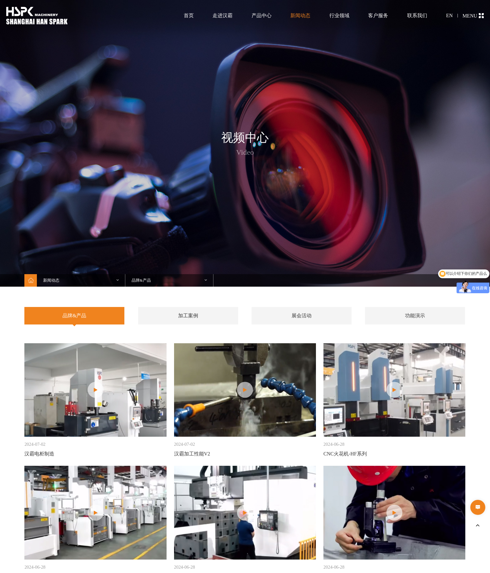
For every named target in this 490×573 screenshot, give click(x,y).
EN (449, 15)
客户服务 (378, 15)
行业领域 (339, 15)
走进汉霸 (222, 15)
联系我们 (417, 15)
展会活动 (302, 315)
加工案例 (188, 315)
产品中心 (262, 15)
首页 (189, 15)
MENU (473, 15)
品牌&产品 (74, 315)
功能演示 (415, 315)
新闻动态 (300, 15)
